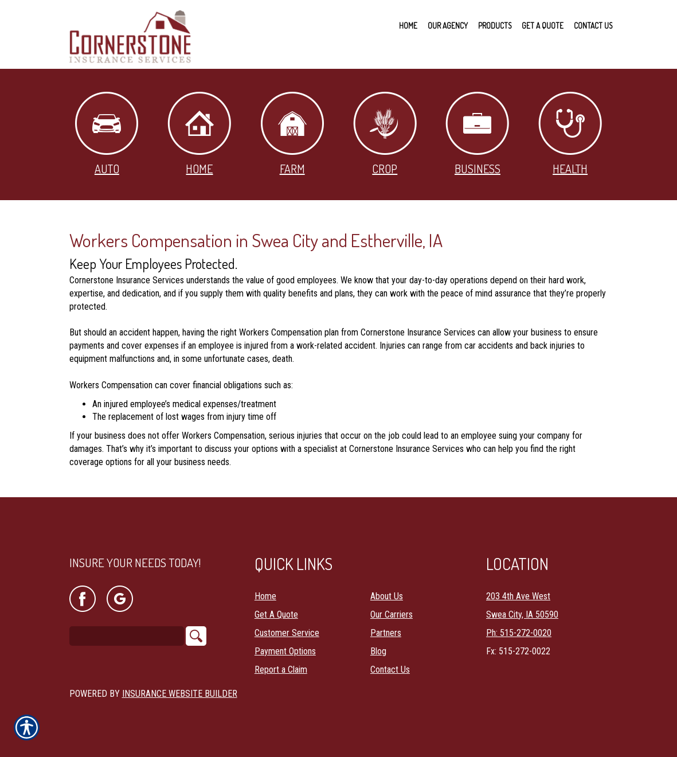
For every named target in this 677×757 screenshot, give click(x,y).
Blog (378, 650)
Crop (385, 134)
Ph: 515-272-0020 (518, 632)
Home (199, 134)
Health (570, 134)
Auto (106, 134)
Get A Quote (276, 613)
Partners (385, 632)
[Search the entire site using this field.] (126, 635)
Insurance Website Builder (179, 693)
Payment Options (285, 650)
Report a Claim (281, 669)
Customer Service (287, 632)
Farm (292, 134)
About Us (386, 595)
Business (477, 134)
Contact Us (390, 669)
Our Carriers (391, 613)
